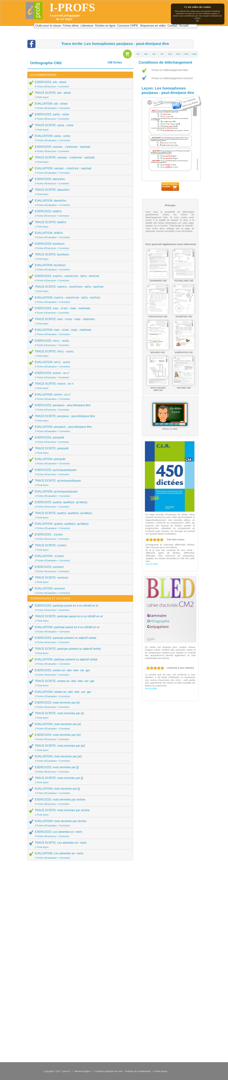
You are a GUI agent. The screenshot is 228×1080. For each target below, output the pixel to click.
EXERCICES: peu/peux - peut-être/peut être (79, 407)
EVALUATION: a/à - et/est (79, 105)
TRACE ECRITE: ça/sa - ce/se (79, 127)
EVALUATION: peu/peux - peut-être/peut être (79, 429)
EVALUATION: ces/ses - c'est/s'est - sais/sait (79, 170)
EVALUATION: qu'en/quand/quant (79, 493)
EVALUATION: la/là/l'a (79, 235)
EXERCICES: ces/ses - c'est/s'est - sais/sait (79, 149)
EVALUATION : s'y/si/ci (79, 558)
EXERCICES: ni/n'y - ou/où (79, 343)
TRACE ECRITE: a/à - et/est (79, 95)
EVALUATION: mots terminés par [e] (79, 726)
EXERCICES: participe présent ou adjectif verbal (79, 640)
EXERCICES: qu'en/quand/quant (79, 472)
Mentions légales (81, 1071)
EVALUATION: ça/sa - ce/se (79, 138)
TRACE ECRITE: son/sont (79, 579)
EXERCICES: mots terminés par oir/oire (79, 801)
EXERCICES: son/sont (79, 569)
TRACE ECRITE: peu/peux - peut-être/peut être (79, 418)
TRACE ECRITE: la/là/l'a (79, 224)
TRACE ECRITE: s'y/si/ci (79, 547)
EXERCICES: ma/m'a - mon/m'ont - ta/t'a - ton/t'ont (79, 278)
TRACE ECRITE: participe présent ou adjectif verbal (79, 651)
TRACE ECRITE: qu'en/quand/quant (79, 482)
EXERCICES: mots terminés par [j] (79, 769)
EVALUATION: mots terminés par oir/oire (79, 823)
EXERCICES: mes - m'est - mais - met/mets (79, 310)
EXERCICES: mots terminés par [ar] (79, 737)
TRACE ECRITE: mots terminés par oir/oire (79, 812)
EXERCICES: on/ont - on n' (79, 375)
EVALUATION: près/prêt (79, 461)
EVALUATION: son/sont (79, 590)
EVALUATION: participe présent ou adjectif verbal (79, 661)
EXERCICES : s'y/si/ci (79, 536)
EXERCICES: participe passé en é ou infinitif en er (79, 607)
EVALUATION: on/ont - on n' (79, 396)
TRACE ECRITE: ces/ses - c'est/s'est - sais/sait (79, 159)
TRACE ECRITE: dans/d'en (79, 192)
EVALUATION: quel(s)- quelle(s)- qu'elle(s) (79, 526)
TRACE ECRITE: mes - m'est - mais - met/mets (79, 321)
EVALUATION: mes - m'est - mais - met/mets (79, 332)
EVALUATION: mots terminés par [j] (79, 790)
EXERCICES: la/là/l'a (79, 213)
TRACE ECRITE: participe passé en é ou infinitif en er (79, 618)
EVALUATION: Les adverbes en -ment (79, 855)
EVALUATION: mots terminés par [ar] (79, 758)
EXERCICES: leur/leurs (79, 246)
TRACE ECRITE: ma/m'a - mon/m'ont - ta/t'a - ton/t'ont (79, 289)
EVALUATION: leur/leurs (79, 267)
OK (197, 20)
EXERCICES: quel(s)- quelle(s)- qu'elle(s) (79, 504)
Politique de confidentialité (138, 1071)
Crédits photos (161, 1071)
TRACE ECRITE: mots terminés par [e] (79, 715)
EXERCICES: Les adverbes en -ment (79, 834)
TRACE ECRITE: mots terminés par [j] (79, 780)
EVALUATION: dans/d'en (79, 202)
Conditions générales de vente (109, 1071)
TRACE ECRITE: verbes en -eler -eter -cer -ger (79, 683)
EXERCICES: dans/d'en (79, 181)
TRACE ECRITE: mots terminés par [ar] (79, 747)
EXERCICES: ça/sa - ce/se (79, 116)
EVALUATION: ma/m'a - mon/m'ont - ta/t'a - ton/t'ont (79, 299)
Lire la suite (151, 564)
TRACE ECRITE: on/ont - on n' (79, 385)
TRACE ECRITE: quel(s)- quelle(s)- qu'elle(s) (79, 515)
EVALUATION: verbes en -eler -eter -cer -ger (79, 694)
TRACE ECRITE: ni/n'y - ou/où (79, 353)
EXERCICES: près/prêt (79, 439)
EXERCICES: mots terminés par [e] (79, 704)
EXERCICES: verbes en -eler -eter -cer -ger (79, 672)
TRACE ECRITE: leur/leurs (79, 256)
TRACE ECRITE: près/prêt (79, 450)
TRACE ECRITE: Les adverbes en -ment (79, 844)
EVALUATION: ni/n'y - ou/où (79, 364)
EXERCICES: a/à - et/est (79, 84)
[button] (138, 54)
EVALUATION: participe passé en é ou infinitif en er (79, 629)
